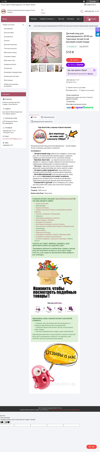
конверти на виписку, (44, 222)
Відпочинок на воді (10, 52)
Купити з (77, 65)
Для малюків (8, 28)
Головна (33, 19)
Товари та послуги (46, 19)
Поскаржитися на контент (56, 410)
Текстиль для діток (10, 48)
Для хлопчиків (9, 32)
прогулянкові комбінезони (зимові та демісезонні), (55, 226)
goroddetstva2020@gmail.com (12, 139)
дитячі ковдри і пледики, (45, 220)
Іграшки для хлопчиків (11, 76)
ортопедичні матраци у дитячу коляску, (50, 224)
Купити (75, 60)
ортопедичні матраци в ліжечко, (48, 218)
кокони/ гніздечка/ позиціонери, (48, 214)
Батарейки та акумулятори (13, 72)
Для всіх (7, 40)
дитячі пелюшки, (42, 204)
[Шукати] (42, 10)
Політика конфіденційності (72, 410)
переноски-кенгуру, (43, 232)
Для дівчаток (8, 36)
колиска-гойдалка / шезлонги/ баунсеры (51, 239)
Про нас (61, 19)
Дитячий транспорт (10, 44)
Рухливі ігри (8, 68)
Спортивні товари (10, 56)
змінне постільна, (42, 208)
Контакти (70, 19)
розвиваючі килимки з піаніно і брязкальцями (53, 234)
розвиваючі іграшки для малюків (48, 237)
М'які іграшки (8, 80)
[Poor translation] (7, 422)
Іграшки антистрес (10, 64)
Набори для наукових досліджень (11, 85)
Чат (91, 447)
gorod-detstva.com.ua (64, 199)
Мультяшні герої (9, 60)
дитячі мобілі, (41, 230)
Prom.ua (59, 408)
